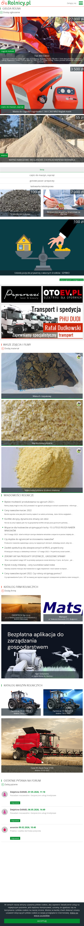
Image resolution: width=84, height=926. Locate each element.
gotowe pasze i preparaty (42, 180)
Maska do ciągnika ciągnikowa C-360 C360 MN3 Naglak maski (42, 111)
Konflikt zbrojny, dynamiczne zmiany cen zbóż (26, 519)
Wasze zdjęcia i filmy (17, 344)
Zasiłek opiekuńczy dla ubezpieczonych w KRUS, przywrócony (33, 547)
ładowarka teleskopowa (42, 186)
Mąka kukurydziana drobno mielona (42, 490)
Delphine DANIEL (27, 792)
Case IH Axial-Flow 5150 (42, 768)
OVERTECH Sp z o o (21, 615)
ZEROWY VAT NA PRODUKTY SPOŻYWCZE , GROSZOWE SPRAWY (34, 556)
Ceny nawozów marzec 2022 (18, 510)
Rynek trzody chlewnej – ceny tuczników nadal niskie (29, 564)
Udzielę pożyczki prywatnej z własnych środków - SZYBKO (42, 272)
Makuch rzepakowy (42, 396)
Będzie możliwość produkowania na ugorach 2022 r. (29, 501)
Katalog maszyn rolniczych (23, 685)
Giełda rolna (11, 8)
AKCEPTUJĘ (42, 921)
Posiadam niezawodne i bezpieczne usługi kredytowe (33, 795)
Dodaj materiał (10, 348)
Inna (42, 169)
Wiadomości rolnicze (19, 495)
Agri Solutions (42, 673)
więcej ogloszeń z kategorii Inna (71, 280)
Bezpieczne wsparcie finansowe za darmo (63, 213)
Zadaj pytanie (9, 784)
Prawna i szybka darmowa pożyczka (25, 831)
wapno (4, 155)
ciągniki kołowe (7, 51)
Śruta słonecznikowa (20, 214)
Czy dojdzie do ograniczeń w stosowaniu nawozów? (29, 539)
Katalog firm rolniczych (21, 587)
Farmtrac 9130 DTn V (63, 711)
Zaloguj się (71, 3)
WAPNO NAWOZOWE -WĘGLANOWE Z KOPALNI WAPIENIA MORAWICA (42, 159)
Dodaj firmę (8, 591)
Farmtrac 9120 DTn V (21, 711)
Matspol (63, 616)
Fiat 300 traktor (42, 55)
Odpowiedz (15, 803)
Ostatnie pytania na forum (22, 780)
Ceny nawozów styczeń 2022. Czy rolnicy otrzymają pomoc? (33, 573)
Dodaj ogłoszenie (10, 12)
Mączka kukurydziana (42, 443)
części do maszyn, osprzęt (12, 107)
